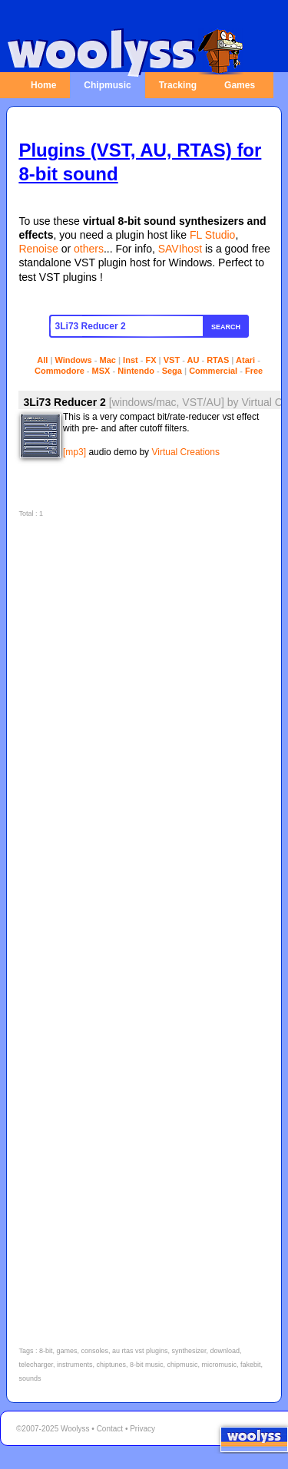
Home (43, 85)
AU (193, 360)
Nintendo (136, 370)
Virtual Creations (185, 452)
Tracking (178, 85)
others (89, 249)
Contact (110, 1428)
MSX (101, 370)
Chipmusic (107, 85)
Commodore (59, 370)
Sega (172, 370)
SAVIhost (180, 249)
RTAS (218, 360)
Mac (108, 360)
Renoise (38, 249)
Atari (245, 360)
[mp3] (74, 452)
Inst (130, 360)
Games (239, 85)
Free (254, 370)
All (42, 360)
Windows (73, 360)
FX (150, 360)
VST (172, 360)
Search (225, 327)
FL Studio (212, 235)
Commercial (213, 370)
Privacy (142, 1428)
